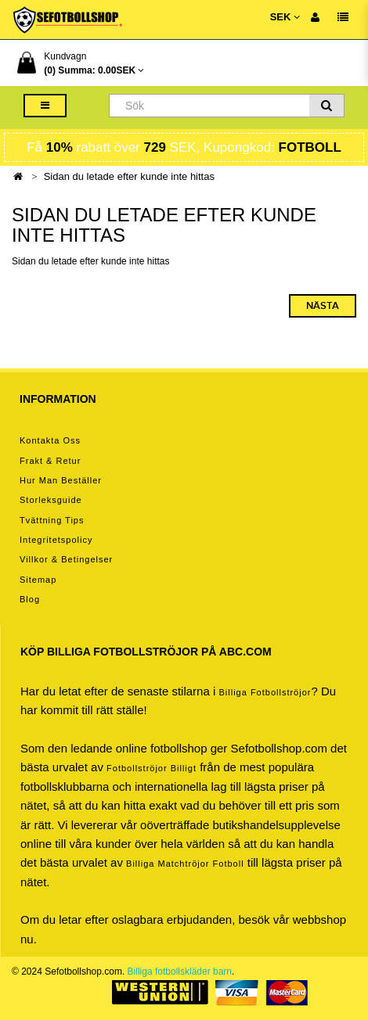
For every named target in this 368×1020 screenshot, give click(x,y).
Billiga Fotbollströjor (264, 692)
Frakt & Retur (50, 460)
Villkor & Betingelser (66, 559)
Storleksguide (51, 500)
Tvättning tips (52, 520)
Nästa (322, 306)
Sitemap (38, 579)
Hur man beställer (61, 480)
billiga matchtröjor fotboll (185, 863)
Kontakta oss (50, 440)
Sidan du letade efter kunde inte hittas (129, 176)
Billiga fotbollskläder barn (180, 971)
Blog (30, 599)
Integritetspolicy (56, 539)
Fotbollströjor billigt (151, 768)
